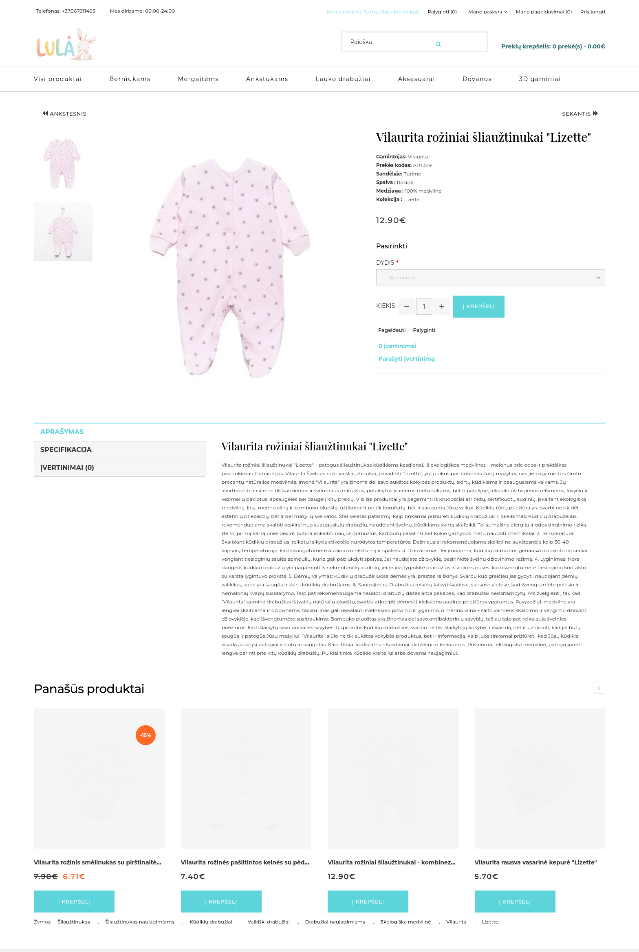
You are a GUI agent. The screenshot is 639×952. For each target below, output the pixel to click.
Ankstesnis (68, 114)
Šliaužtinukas (73, 924)
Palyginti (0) (436, 12)
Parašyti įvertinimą (404, 356)
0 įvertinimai (395, 347)
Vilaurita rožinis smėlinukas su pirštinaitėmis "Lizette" (114, 862)
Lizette (490, 924)
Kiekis (385, 307)
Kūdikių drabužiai (210, 924)
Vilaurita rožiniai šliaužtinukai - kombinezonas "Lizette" (410, 862)
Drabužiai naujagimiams (335, 924)
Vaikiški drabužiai (269, 924)
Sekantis (577, 114)
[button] (63, 163)
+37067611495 (78, 11)
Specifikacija (66, 450)
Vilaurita (456, 924)
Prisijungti (592, 12)
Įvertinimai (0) (67, 468)
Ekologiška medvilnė (405, 924)
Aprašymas (62, 432)
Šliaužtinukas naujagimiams (139, 924)
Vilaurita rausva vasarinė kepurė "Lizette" (536, 862)
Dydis (385, 262)
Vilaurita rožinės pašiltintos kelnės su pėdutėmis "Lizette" (266, 862)
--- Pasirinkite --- (402, 277)
